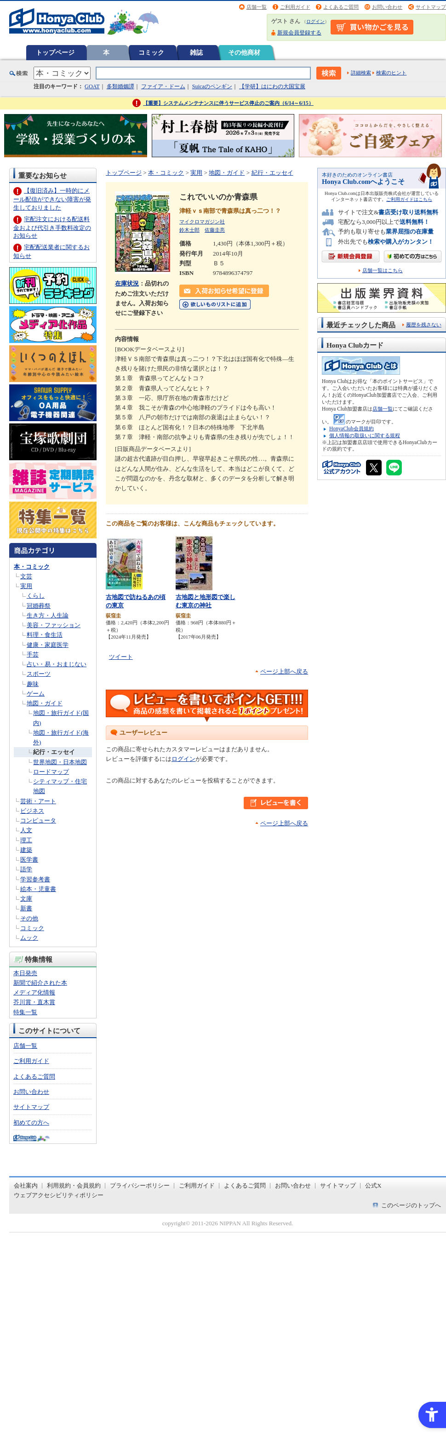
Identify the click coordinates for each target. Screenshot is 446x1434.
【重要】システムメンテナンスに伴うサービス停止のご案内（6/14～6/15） (228, 103)
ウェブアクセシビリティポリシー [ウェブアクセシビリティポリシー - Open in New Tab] (58, 1195)
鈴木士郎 (189, 230)
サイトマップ (431, 7)
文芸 (26, 576)
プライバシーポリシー (140, 1185)
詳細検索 (361, 72)
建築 (26, 849)
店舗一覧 (256, 7)
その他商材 (244, 52)
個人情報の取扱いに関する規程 (364, 435)
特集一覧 (25, 1012)
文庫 (26, 898)
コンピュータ (38, 820)
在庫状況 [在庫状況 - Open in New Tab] (127, 283)
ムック (29, 937)
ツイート (121, 656)
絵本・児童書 (38, 889)
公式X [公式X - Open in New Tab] (373, 1185)
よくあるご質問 (341, 7)
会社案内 (26, 1185)
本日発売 (25, 973)
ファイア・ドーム (163, 86)
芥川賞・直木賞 (34, 1002)
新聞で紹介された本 (40, 982)
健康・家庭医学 (48, 644)
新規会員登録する (299, 32)
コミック (151, 52)
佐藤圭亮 (215, 230)
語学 (26, 869)
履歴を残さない (423, 324)
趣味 (33, 683)
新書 (26, 908)
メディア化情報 (34, 992)
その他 (29, 918)
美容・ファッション (53, 625)
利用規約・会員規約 (74, 1185)
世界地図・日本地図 (60, 762)
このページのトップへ (411, 1205)
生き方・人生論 (48, 615)
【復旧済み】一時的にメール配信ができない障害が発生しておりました (52, 199)
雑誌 (196, 52)
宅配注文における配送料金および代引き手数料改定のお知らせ (52, 227)
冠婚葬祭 (39, 605)
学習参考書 (35, 879)
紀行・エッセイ (54, 751)
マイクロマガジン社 (202, 221)
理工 (26, 840)
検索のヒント (391, 72)
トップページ (55, 52)
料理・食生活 (45, 634)
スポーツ (39, 673)
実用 (26, 586)
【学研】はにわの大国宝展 (272, 86)
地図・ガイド (45, 703)
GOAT (92, 86)
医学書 (29, 859)
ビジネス (32, 810)
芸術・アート (38, 801)
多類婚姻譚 (120, 86)
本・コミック (32, 566)
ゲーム (36, 693)
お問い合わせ (387, 7)
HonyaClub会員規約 (351, 428)
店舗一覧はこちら (382, 270)
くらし (36, 595)
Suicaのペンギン (212, 86)
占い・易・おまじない (56, 664)
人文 (26, 830)
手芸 (33, 654)
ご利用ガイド (295, 7)
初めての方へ (31, 1122)
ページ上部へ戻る (284, 671)
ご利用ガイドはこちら (409, 199)
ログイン (315, 21)
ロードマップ (51, 771)
